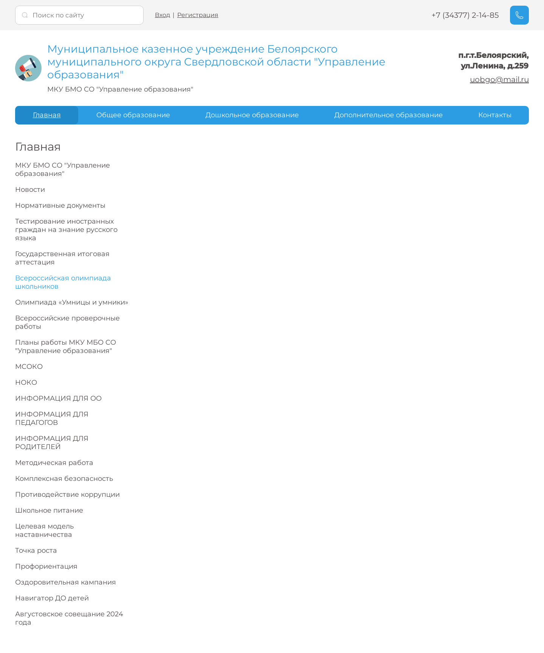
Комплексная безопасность (64, 478)
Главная (47, 115)
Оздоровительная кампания (65, 582)
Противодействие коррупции (67, 494)
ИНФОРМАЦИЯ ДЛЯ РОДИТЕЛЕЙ (51, 442)
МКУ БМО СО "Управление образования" (62, 169)
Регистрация (197, 15)
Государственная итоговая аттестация (62, 258)
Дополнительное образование (388, 115)
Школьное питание (49, 510)
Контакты (495, 115)
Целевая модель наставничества (44, 530)
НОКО (26, 382)
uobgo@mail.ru (499, 79)
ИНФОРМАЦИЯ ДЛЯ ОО (58, 398)
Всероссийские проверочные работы (67, 322)
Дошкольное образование (252, 115)
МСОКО (29, 366)
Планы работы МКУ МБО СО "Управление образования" (65, 346)
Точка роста (36, 550)
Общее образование (133, 115)
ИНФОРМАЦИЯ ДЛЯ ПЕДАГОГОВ (51, 418)
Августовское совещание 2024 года (69, 618)
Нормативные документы (60, 205)
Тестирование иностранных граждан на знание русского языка (66, 229)
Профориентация (46, 566)
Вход (162, 15)
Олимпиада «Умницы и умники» (71, 302)
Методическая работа (54, 463)
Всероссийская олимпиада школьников (63, 282)
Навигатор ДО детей (52, 598)
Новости (30, 189)
